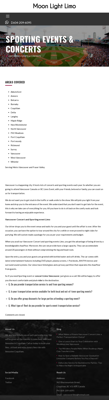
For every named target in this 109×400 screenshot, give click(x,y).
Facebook (9, 378)
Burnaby (14, 104)
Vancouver (15, 153)
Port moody (16, 141)
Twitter (8, 382)
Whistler (15, 162)
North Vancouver (18, 129)
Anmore (14, 96)
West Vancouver (18, 157)
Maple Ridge (16, 120)
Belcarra (14, 100)
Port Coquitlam (18, 137)
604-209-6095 (22, 22)
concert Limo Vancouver (47, 276)
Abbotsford (16, 92)
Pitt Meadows (17, 133)
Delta (13, 112)
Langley (14, 116)
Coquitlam (15, 108)
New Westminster (19, 125)
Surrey (14, 149)
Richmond (15, 145)
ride (40, 280)
